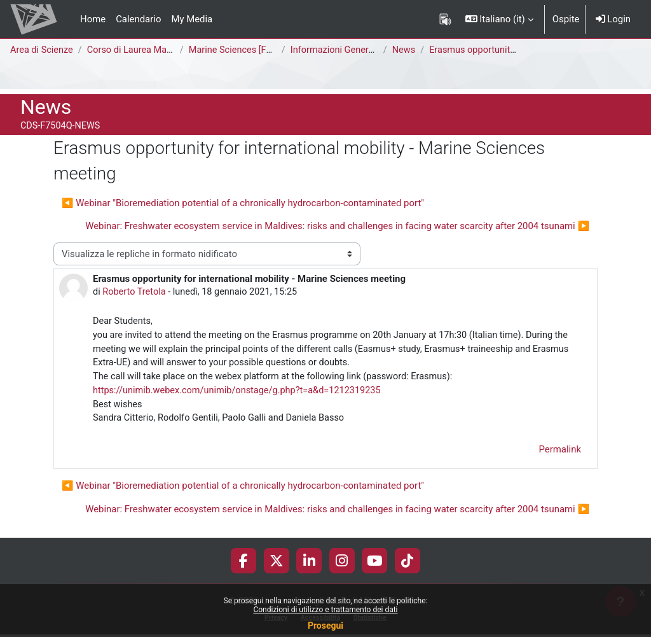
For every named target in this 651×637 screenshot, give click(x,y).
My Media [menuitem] (191, 19)
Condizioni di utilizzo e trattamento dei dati (325, 609)
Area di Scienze (42, 50)
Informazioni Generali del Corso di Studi (375, 50)
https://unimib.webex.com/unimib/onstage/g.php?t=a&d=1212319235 (241, 393)
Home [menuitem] (93, 19)
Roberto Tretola (135, 292)
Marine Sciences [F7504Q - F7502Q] (266, 50)
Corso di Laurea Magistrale (145, 50)
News (406, 50)
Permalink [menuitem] (560, 453)
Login (613, 19)
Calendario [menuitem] (138, 19)
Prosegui (325, 625)
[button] (499, 19)
